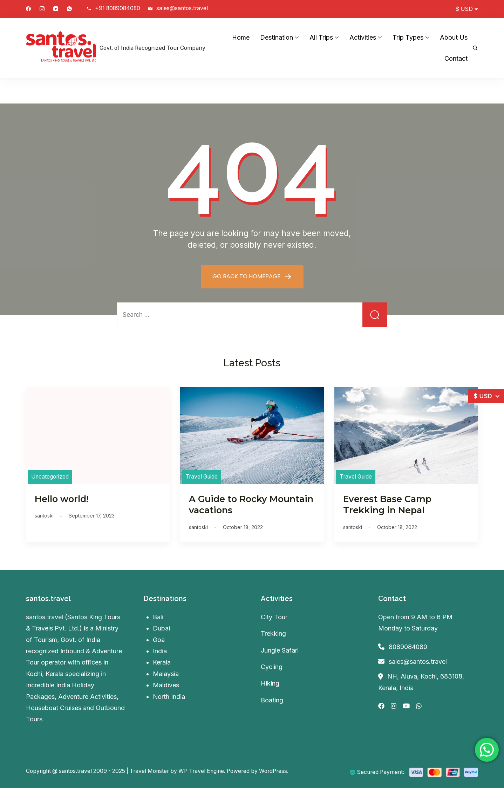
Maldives (166, 685)
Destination (276, 37)
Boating (272, 700)
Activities (362, 37)
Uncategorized (50, 476)
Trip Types (408, 37)
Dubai (161, 628)
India (160, 651)
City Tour (274, 617)
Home (241, 37)
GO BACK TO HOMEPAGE (247, 276)
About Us (454, 37)
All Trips (321, 37)
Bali (158, 617)
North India (169, 696)
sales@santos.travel (182, 8)
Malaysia (166, 673)
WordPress (273, 771)
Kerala (162, 662)
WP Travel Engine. (201, 771)
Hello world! (61, 499)
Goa (159, 639)
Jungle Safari (280, 650)
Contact (456, 58)
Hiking (270, 683)
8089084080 (408, 646)
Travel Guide (201, 476)
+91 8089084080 (117, 8)
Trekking (273, 633)
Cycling (271, 666)
